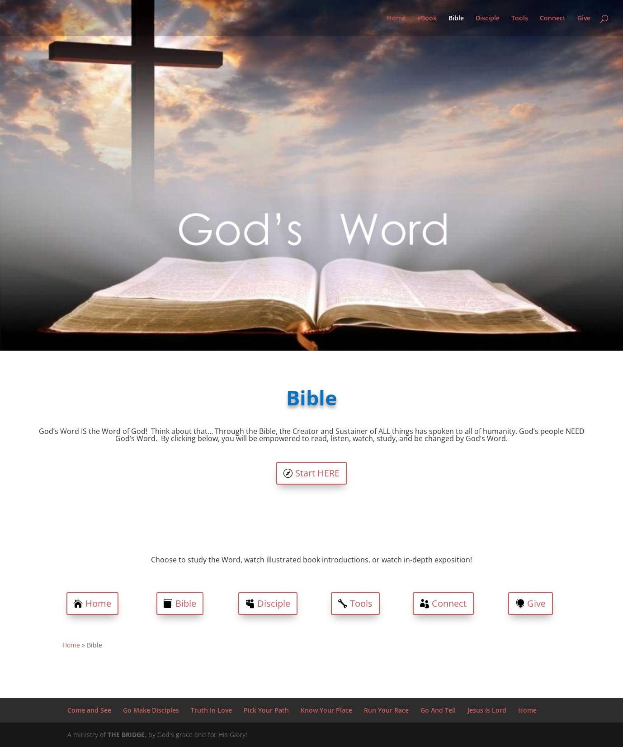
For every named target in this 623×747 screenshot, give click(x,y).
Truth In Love (211, 710)
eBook (427, 18)
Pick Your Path (266, 710)
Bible (456, 18)
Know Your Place (326, 710)
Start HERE (317, 473)
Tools (519, 18)
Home (396, 18)
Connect (553, 18)
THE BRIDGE (126, 734)
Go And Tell (438, 710)
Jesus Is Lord (486, 710)
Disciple (488, 18)
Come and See (89, 710)
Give (583, 18)
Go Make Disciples (151, 710)
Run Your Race (386, 710)
